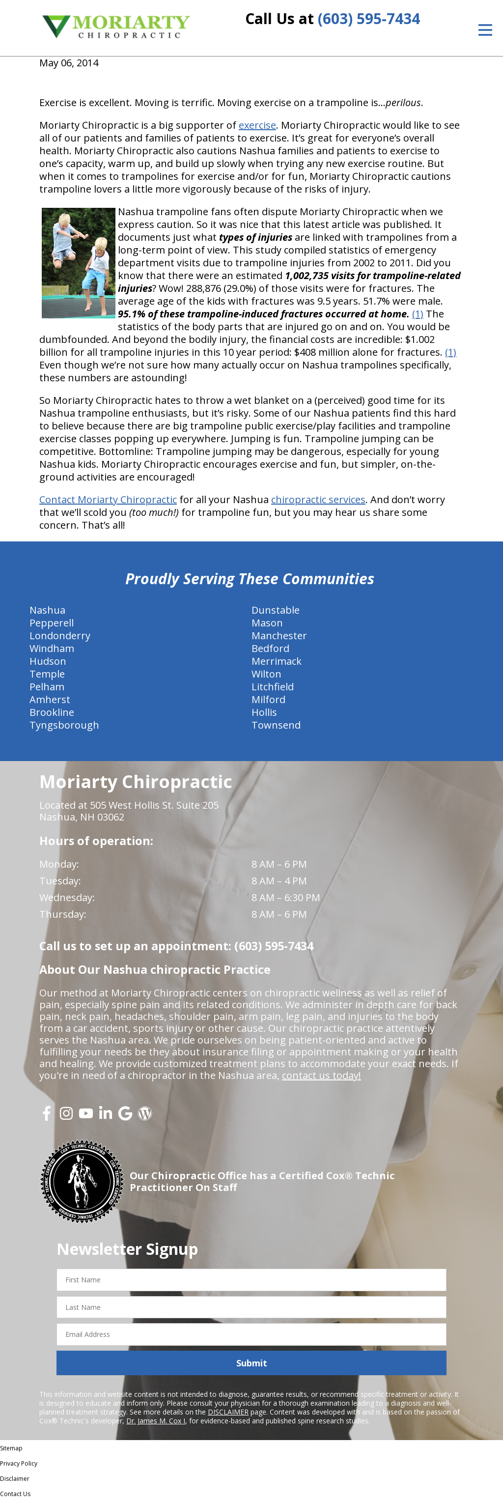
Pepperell (51, 622)
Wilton (266, 673)
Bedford (270, 648)
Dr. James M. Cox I (155, 1420)
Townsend (276, 725)
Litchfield (273, 686)
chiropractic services (318, 499)
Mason (267, 622)
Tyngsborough (64, 725)
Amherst (49, 699)
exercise (257, 125)
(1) (417, 313)
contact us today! (321, 1075)
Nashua (47, 610)
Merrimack (277, 661)
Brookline (51, 712)
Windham (51, 648)
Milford (268, 699)
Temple (47, 673)
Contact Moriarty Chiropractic (108, 499)
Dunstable (276, 610)
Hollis (264, 712)
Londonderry (59, 635)
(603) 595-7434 (369, 18)
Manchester (279, 635)
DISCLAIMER (228, 1411)
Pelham (46, 686)
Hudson (47, 661)
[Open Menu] (485, 30)
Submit (251, 1363)
